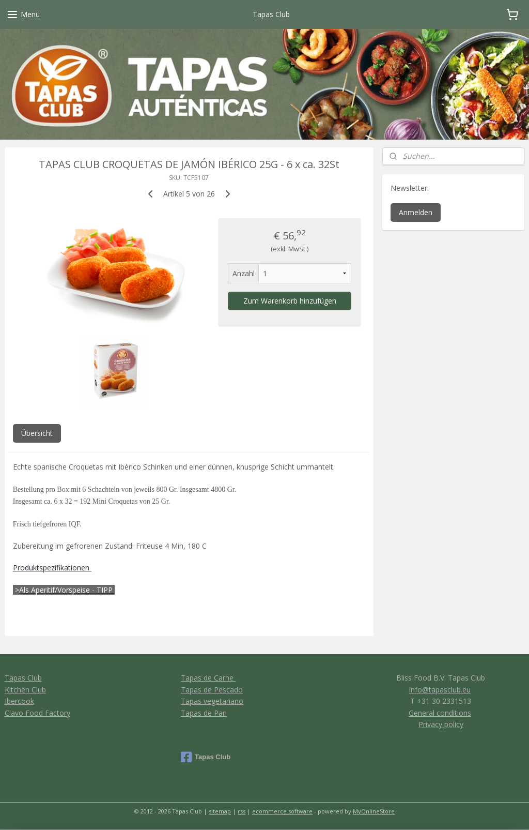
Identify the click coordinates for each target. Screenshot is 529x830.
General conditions (440, 713)
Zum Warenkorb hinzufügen (289, 301)
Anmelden (415, 212)
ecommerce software (282, 811)
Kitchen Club (25, 690)
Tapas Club (23, 678)
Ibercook (19, 701)
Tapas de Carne (208, 678)
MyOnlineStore (374, 811)
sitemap (220, 811)
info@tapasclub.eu (440, 690)
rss (241, 811)
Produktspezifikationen (52, 567)
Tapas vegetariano (212, 701)
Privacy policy (440, 724)
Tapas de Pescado (212, 690)
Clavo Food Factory (37, 713)
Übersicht (37, 433)
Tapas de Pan (204, 713)
